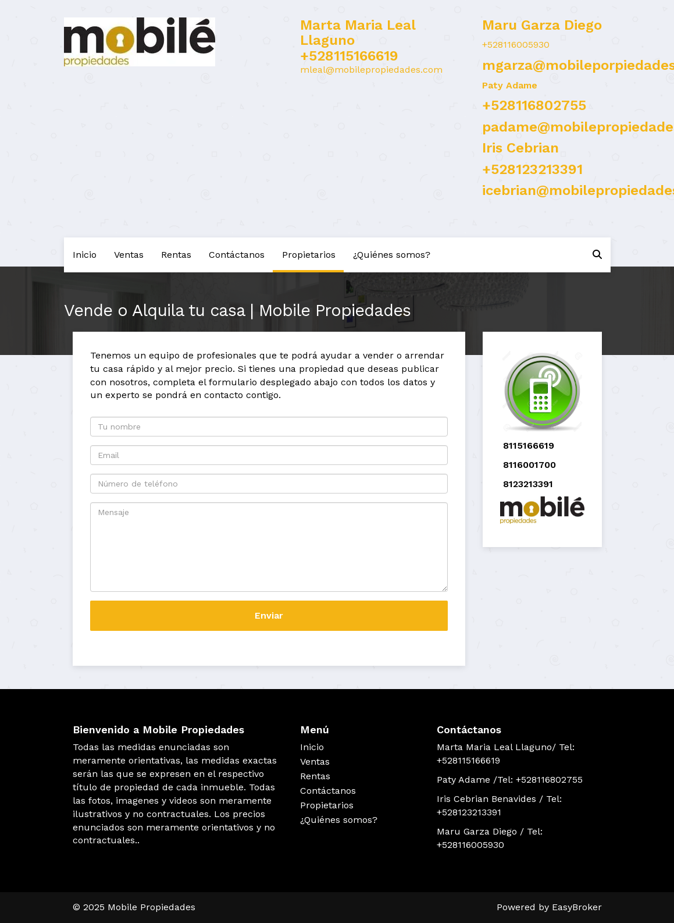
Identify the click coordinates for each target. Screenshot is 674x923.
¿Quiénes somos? (391, 254)
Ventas (129, 254)
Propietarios (309, 254)
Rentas (176, 254)
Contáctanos (237, 254)
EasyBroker (577, 907)
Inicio (85, 254)
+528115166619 (349, 56)
